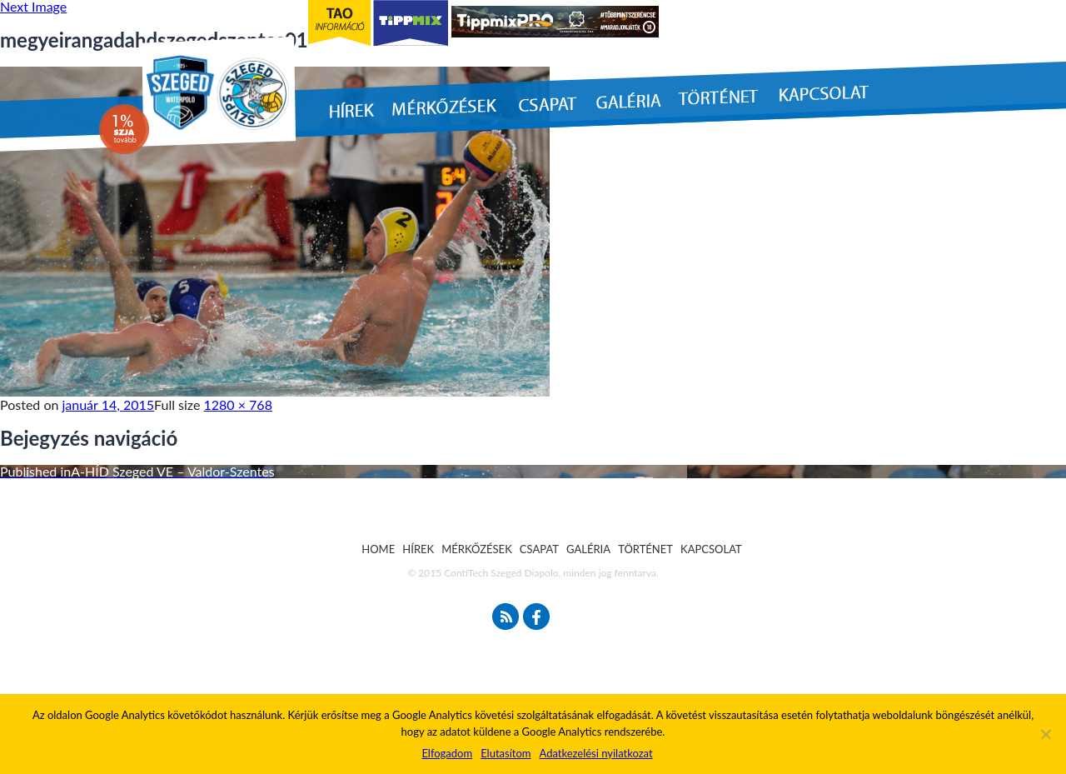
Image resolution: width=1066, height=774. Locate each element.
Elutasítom (506, 753)
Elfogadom (446, 753)
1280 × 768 (238, 404)
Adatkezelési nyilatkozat (595, 753)
